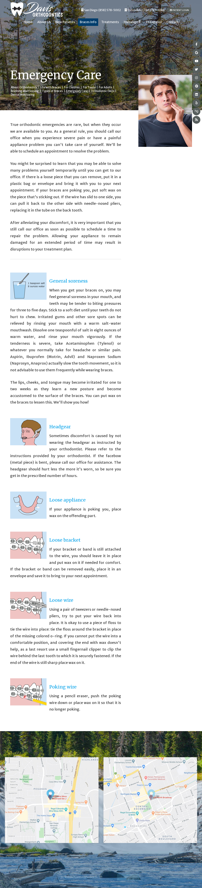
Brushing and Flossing (25, 91)
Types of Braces (52, 91)
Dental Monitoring (23, 94)
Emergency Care (77, 91)
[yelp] (196, 103)
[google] (196, 53)
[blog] (196, 120)
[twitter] (196, 69)
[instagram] (196, 78)
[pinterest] (196, 86)
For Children (72, 87)
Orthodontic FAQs (102, 91)
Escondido (133, 10)
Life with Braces (50, 87)
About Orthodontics (24, 87)
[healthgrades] (196, 111)
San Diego (89, 10)
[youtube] (196, 61)
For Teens (89, 87)
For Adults (105, 87)
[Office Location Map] (53, 795)
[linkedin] (196, 95)
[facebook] (196, 44)
